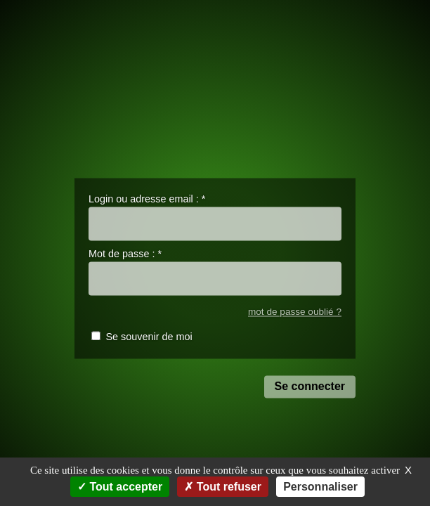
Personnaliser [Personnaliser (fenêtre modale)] (320, 487)
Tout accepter (119, 487)
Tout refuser (222, 487)
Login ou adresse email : (147, 199)
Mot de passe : (125, 254)
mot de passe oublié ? (294, 311)
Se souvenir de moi (148, 337)
